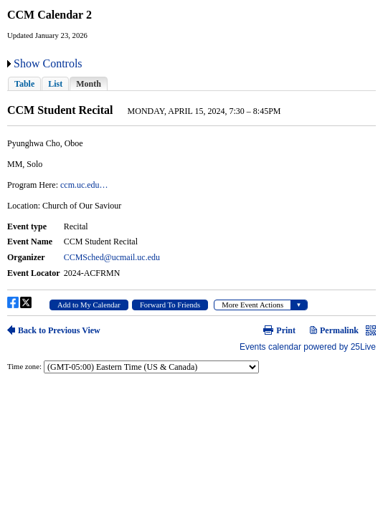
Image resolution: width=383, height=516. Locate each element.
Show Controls (48, 63)
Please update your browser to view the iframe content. (191, 83)
